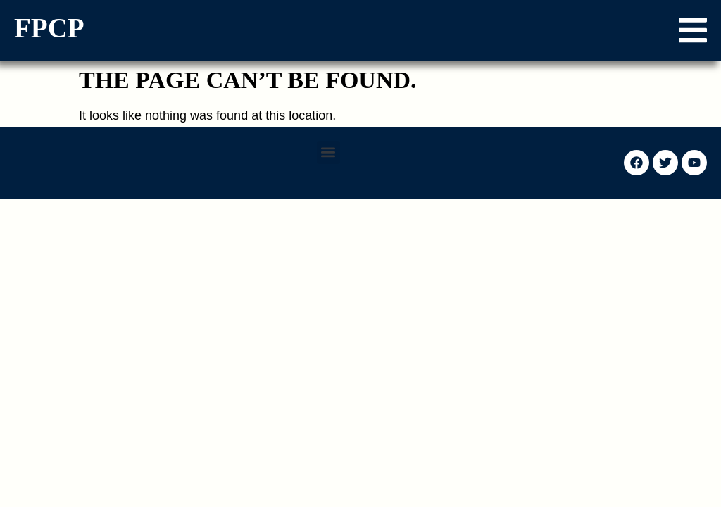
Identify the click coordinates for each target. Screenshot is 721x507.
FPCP (49, 28)
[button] (693, 30)
